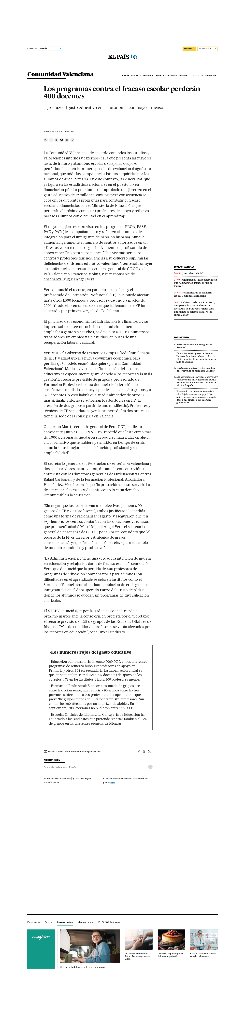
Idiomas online (85, 922)
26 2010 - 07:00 (63, 132)
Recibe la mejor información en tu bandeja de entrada (74, 751)
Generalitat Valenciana (142, 75)
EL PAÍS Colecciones (109, 922)
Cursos (48, 922)
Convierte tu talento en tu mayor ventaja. (82, 967)
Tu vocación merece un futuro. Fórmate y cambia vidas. (137, 956)
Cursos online (65, 922)
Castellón (172, 75)
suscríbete (189, 49)
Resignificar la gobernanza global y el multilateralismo (193, 294)
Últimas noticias (209, 75)
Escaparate (33, 922)
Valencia (183, 75)
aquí (112, 782)
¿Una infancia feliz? (192, 273)
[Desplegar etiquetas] (150, 767)
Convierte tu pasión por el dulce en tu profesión (170, 955)
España (125, 75)
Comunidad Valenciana (60, 74)
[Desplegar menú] (30, 57)
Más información (53, 782)
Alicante (160, 75)
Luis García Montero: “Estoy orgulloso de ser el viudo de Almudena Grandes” (196, 369)
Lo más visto (181, 337)
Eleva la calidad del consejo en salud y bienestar (203, 955)
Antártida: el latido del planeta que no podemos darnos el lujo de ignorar (195, 283)
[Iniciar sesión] (207, 49)
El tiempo (194, 75)
